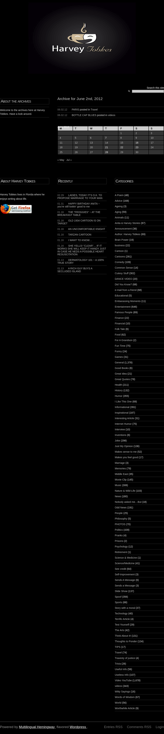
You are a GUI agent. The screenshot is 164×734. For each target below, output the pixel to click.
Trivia (118, 663)
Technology (121, 613)
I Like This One (123, 401)
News (118, 496)
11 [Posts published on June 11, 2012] (61, 142)
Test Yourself (122, 624)
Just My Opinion (124, 446)
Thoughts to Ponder (126, 641)
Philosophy (121, 518)
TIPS (117, 646)
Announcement (123, 228)
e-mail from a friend (126, 290)
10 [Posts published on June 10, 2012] (152, 137)
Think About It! (123, 635)
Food (118, 334)
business (120, 245)
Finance (119, 317)
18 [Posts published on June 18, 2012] (61, 147)
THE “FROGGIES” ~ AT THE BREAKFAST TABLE (78, 213)
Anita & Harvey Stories (127, 223)
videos (111, 115)
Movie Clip (121, 479)
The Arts (119, 630)
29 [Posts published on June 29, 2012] (121, 152)
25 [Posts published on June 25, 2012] (61, 152)
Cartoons (120, 256)
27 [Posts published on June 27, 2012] (91, 152)
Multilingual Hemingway (37, 727)
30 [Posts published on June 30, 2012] (137, 152)
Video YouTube (123, 680)
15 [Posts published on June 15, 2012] (121, 142)
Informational (122, 407)
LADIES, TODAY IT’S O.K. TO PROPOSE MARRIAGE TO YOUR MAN (80, 197)
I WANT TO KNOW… (74, 240)
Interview (120, 429)
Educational (121, 295)
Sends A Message (125, 580)
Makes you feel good (126, 457)
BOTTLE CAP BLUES (84, 115)
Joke (117, 440)
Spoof (118, 596)
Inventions (120, 435)
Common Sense (124, 267)
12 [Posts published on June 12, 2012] (76, 142)
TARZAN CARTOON (74, 234)
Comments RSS (139, 727)
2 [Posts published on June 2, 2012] (136, 133)
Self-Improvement (125, 574)
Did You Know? (123, 284)
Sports (118, 602)
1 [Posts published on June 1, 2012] (121, 133)
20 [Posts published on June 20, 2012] (91, 147)
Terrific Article (122, 619)
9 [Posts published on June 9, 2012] (136, 137)
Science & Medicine (126, 557)
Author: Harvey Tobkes (127, 234)
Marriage (120, 462)
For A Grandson (123, 340)
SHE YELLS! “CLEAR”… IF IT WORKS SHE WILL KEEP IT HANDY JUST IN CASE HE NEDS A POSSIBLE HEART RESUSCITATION (81, 250)
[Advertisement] (11, 268)
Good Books (122, 368)
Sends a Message (125, 585)
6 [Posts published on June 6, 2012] (90, 137)
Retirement (121, 552)
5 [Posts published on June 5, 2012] (75, 137)
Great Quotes (122, 379)
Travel (94, 109)
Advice (118, 200)
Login (160, 727)
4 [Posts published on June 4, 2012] (60, 137)
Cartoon (119, 251)
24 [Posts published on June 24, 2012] (152, 147)
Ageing (119, 206)
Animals (119, 217)
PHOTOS (120, 524)
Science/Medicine (125, 563)
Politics (119, 529)
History (119, 390)
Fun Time (120, 345)
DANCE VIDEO (123, 278)
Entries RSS (113, 727)
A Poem (119, 195)
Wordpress (78, 727)
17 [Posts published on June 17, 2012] (152, 142)
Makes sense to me (126, 451)
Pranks (119, 535)
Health (118, 384)
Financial (120, 323)
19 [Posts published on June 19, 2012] (76, 147)
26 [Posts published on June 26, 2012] (76, 152)
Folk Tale (120, 329)
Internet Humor (123, 423)
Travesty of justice (125, 658)
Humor (118, 396)
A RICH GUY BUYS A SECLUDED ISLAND (74, 270)
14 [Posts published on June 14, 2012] (106, 142)
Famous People (123, 312)
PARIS (75, 109)
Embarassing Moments (128, 301)
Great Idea (121, 373)
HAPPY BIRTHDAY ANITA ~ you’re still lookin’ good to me (78, 205)
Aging (118, 211)
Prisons (119, 541)
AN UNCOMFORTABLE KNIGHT (81, 229)
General (119, 362)
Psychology (121, 546)
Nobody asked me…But (128, 501)
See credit (120, 568)
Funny (118, 351)
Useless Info (122, 674)
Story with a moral (125, 607)
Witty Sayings (122, 691)
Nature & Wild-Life (125, 490)
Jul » (69, 159)
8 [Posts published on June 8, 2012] (121, 137)
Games (119, 356)
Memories (120, 468)
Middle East (121, 474)
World (118, 702)
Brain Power (121, 239)
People (119, 513)
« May (60, 159)
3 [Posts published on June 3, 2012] (151, 133)
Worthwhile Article (125, 708)
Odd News (121, 507)
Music (118, 485)
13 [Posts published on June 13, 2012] (91, 142)
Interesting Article (124, 418)
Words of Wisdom (125, 697)
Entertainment (122, 306)
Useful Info (121, 669)
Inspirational (121, 412)
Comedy (119, 262)
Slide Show (121, 591)
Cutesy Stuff (121, 273)
